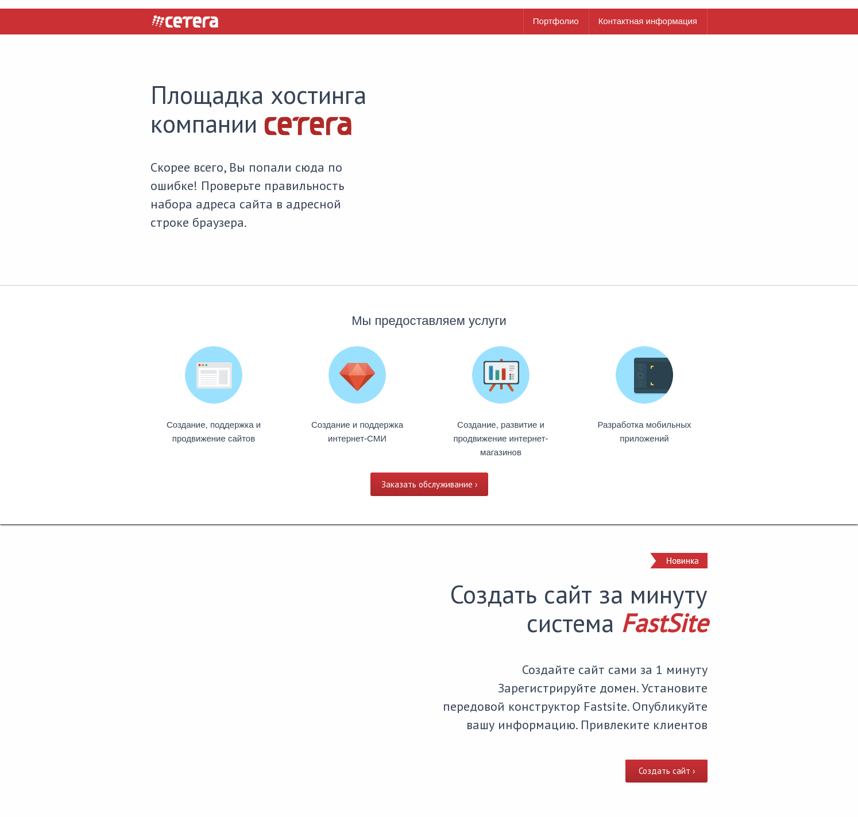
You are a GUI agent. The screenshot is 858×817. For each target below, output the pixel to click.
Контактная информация (647, 21)
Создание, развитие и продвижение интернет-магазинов (500, 438)
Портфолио (556, 21)
